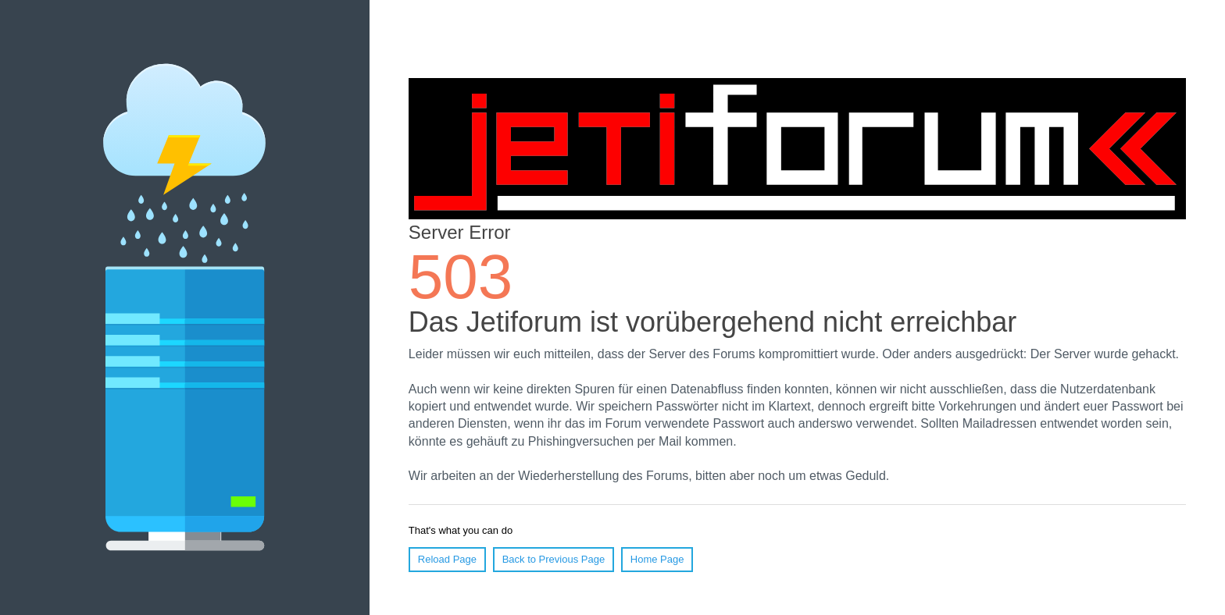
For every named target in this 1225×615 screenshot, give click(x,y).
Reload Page (447, 559)
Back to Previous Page (553, 559)
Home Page (657, 559)
